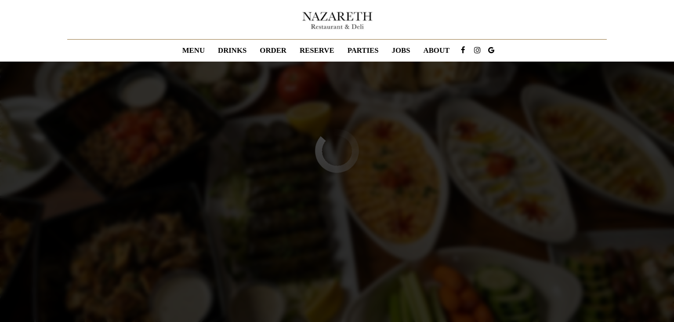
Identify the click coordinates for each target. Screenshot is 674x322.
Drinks (232, 50)
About (437, 50)
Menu (193, 50)
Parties (363, 50)
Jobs (401, 50)
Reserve (317, 50)
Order (273, 50)
